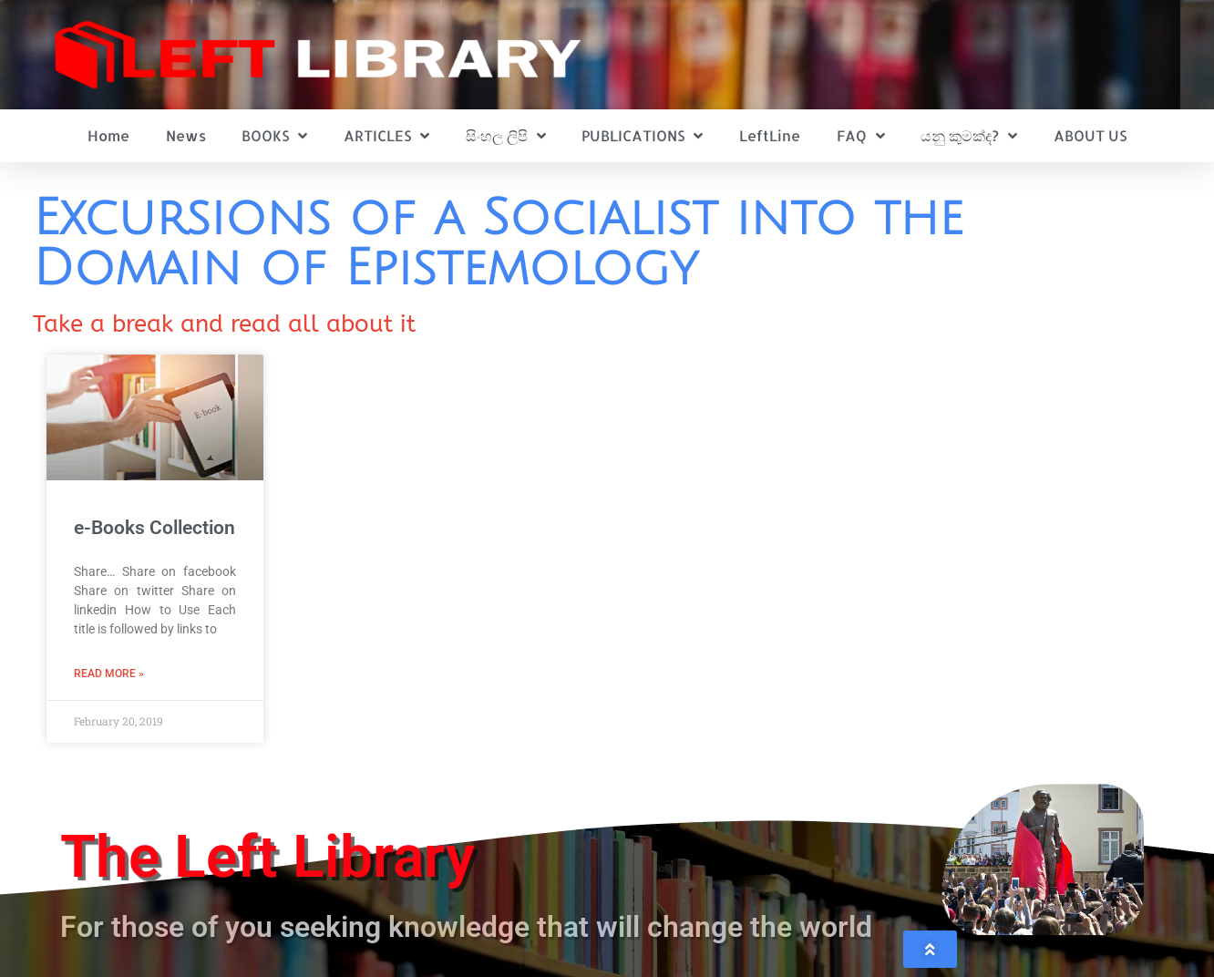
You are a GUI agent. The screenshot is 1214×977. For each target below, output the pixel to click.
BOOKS (274, 135)
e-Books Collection (154, 528)
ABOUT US (1090, 135)
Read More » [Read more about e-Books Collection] (109, 673)
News (186, 135)
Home (108, 135)
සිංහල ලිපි (506, 135)
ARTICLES (386, 135)
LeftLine (769, 135)
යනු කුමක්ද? (969, 135)
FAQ (861, 135)
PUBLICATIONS (642, 135)
